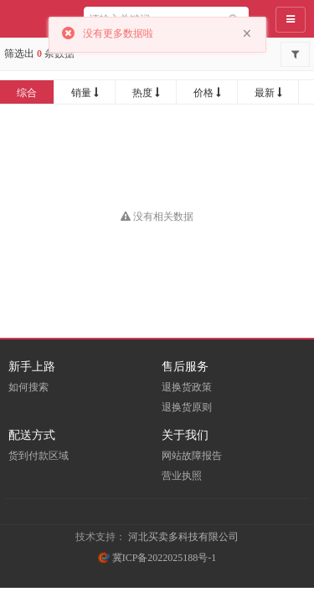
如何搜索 (28, 387)
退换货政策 (187, 387)
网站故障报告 (192, 456)
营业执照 (182, 476)
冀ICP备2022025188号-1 (157, 558)
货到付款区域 (38, 456)
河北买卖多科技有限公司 (183, 537)
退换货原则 (187, 407)
